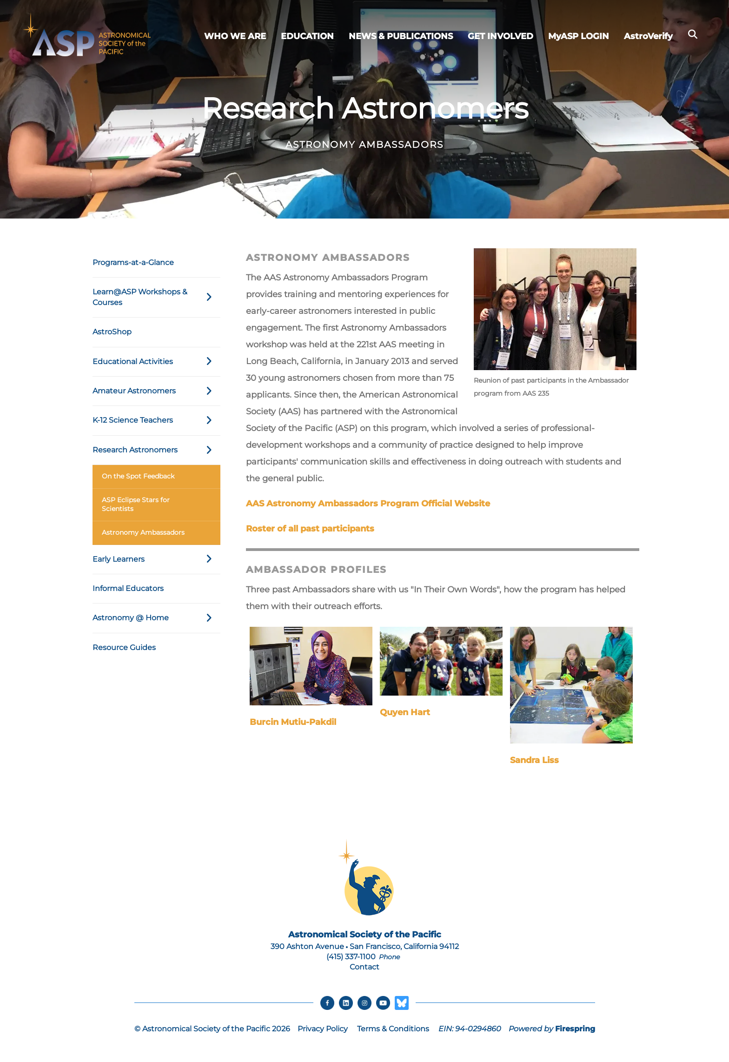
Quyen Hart (405, 712)
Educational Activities (156, 361)
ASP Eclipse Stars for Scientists (136, 504)
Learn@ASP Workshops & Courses (156, 297)
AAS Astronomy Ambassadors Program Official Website (368, 503)
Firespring (575, 1028)
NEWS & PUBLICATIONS (401, 36)
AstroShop (112, 331)
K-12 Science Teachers (156, 420)
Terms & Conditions (393, 1028)
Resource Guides (124, 647)
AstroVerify (648, 36)
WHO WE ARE (235, 36)
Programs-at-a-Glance (133, 262)
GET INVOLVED (500, 36)
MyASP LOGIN (578, 36)
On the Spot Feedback (138, 476)
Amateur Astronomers (156, 391)
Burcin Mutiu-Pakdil (293, 722)
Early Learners (156, 559)
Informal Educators (128, 588)
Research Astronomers (156, 450)
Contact (364, 966)
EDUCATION (307, 36)
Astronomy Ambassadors (143, 532)
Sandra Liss (534, 760)
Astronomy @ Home (156, 618)
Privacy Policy (323, 1028)
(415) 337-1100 (351, 956)
